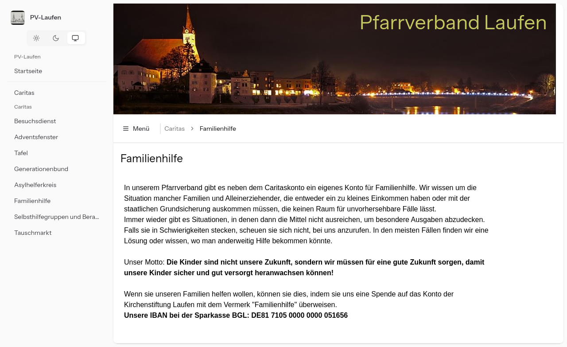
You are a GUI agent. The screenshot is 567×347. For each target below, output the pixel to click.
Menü (135, 129)
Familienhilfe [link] (218, 129)
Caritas (174, 129)
